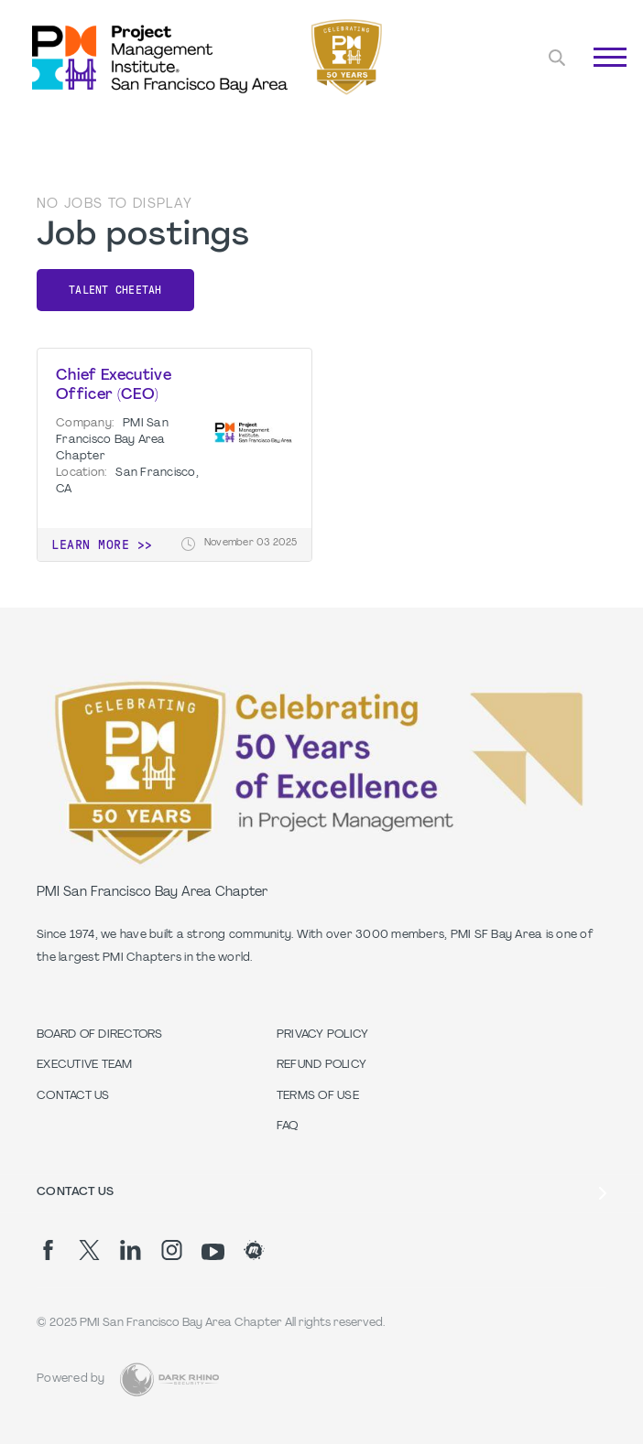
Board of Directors (100, 1034)
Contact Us (73, 1096)
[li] (130, 1250)
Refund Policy (321, 1065)
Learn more (90, 544)
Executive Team (85, 1065)
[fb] (48, 1250)
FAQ (288, 1126)
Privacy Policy (323, 1034)
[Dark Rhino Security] (169, 1379)
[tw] (89, 1250)
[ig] (171, 1250)
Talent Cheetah (115, 290)
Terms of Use (318, 1096)
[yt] (213, 1252)
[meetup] (254, 1250)
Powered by (71, 1379)
